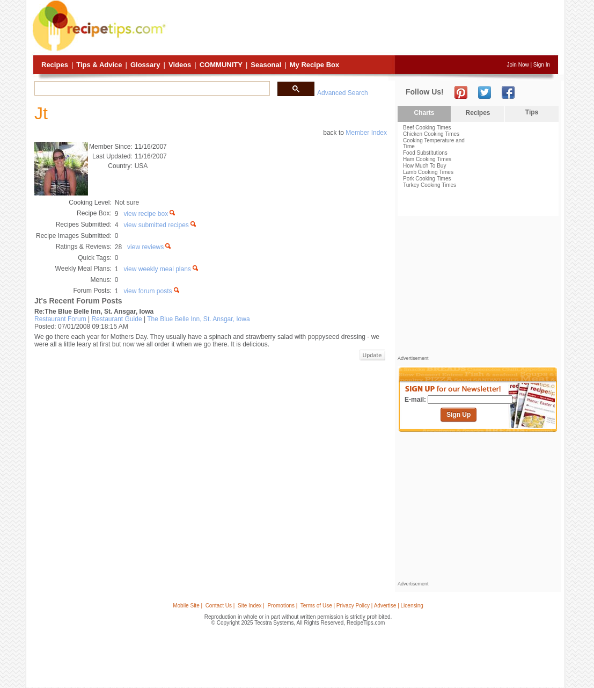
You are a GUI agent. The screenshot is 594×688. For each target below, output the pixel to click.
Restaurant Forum (60, 319)
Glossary (145, 65)
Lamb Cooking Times (428, 172)
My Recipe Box (314, 65)
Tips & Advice (99, 65)
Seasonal (266, 65)
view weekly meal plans (161, 269)
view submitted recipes (160, 225)
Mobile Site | (187, 606)
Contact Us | (220, 606)
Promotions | (282, 606)
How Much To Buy (424, 166)
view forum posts (151, 291)
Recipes (54, 65)
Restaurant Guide (117, 319)
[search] (151, 88)
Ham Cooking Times (427, 159)
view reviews (149, 247)
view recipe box (150, 214)
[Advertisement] (363, 28)
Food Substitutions (425, 153)
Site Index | (251, 606)
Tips (531, 112)
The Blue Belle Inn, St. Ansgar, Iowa (198, 319)
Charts (424, 113)
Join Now (518, 65)
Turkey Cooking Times (429, 185)
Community (221, 65)
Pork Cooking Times (427, 179)
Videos (179, 65)
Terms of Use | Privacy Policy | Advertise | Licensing (361, 606)
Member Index (366, 132)
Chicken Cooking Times (431, 134)
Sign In (541, 65)
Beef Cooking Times (427, 128)
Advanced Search (342, 93)
